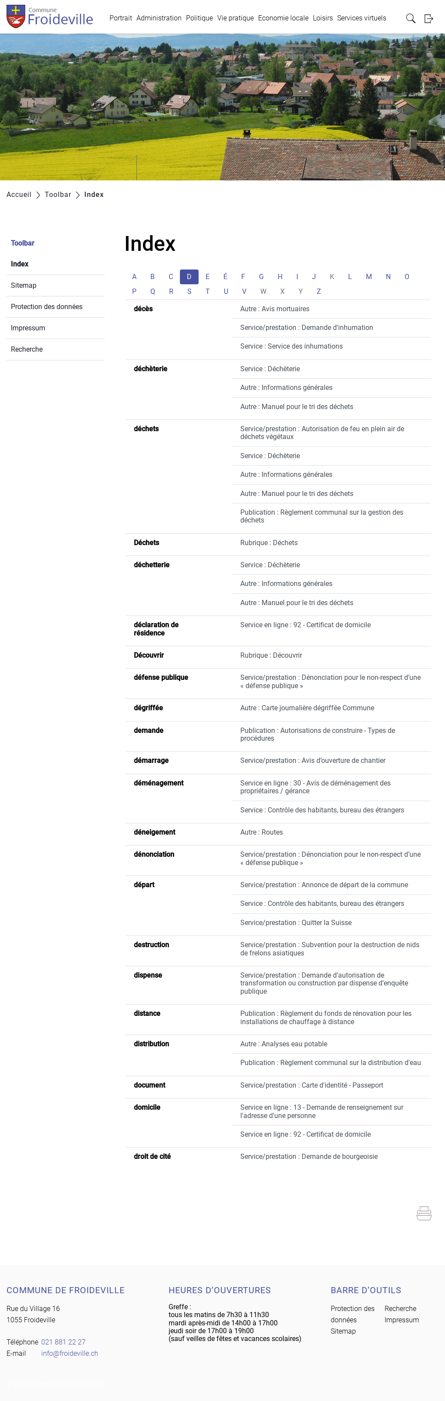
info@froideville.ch (69, 1353)
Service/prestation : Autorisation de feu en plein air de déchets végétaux (322, 433)
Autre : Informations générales (286, 387)
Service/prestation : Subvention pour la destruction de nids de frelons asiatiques (329, 949)
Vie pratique (235, 18)
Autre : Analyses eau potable (283, 1044)
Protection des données (47, 307)
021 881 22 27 (63, 1342)
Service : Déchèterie (270, 369)
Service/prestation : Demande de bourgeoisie (309, 1156)
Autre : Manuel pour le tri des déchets (296, 407)
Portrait (121, 18)
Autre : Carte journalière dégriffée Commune (307, 708)
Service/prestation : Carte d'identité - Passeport (311, 1085)
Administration (159, 18)
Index (40, 263)
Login (431, 18)
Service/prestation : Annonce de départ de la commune (324, 885)
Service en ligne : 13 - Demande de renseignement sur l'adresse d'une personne (321, 1111)
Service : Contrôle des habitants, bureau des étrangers (322, 810)
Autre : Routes (261, 832)
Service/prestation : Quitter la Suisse (296, 922)
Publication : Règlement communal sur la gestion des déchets (321, 516)
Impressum (28, 328)
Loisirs (323, 18)
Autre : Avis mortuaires (274, 309)
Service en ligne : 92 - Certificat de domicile (305, 625)
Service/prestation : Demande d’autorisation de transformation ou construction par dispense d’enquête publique (324, 983)
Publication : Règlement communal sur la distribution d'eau (330, 1062)
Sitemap (24, 285)
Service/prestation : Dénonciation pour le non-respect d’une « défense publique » (330, 681)
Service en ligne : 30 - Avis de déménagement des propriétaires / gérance (315, 787)
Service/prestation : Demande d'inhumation (306, 327)
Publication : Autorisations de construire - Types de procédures (317, 734)
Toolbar (22, 243)
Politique (199, 18)
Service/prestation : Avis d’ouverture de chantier (312, 760)
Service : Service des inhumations (291, 346)
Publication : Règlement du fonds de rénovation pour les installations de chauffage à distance (326, 1017)
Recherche (27, 349)
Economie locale (283, 18)
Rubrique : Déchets (269, 543)
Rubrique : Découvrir (271, 655)
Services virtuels (361, 18)
